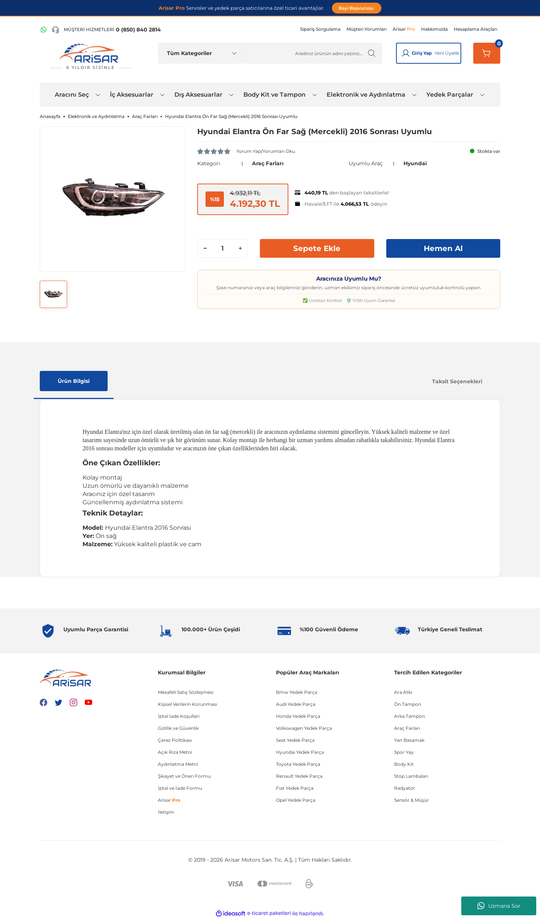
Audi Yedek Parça (295, 704)
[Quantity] (222, 248)
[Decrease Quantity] (205, 248)
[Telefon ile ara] (106, 29)
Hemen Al (443, 248)
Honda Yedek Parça (298, 716)
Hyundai (415, 163)
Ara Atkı (403, 692)
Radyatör (404, 788)
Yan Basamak (409, 740)
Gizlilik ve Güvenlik (178, 728)
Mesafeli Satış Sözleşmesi (185, 692)
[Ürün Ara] (312, 53)
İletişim (166, 812)
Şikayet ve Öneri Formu (184, 776)
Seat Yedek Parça (295, 740)
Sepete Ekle (316, 248)
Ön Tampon (407, 704)
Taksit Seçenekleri (457, 381)
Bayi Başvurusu (357, 8)
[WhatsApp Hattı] (43, 29)
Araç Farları (268, 163)
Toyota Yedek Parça (298, 764)
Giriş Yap (422, 53)
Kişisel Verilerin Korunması (187, 704)
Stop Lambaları (411, 776)
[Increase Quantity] (240, 248)
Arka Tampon (409, 716)
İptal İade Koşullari (179, 716)
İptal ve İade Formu (180, 788)
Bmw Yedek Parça (296, 692)
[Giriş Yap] (405, 53)
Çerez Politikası (175, 740)
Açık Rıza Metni (175, 752)
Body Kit (404, 764)
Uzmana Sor (498, 906)
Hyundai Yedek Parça (300, 752)
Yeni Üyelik (447, 53)
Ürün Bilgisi (74, 381)
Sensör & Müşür (411, 800)
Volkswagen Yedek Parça (304, 728)
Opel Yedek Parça (295, 800)
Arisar (169, 800)
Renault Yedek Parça (299, 776)
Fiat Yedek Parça (295, 788)
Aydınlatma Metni (178, 764)
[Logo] (90, 57)
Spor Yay (404, 752)
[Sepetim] (486, 53)
